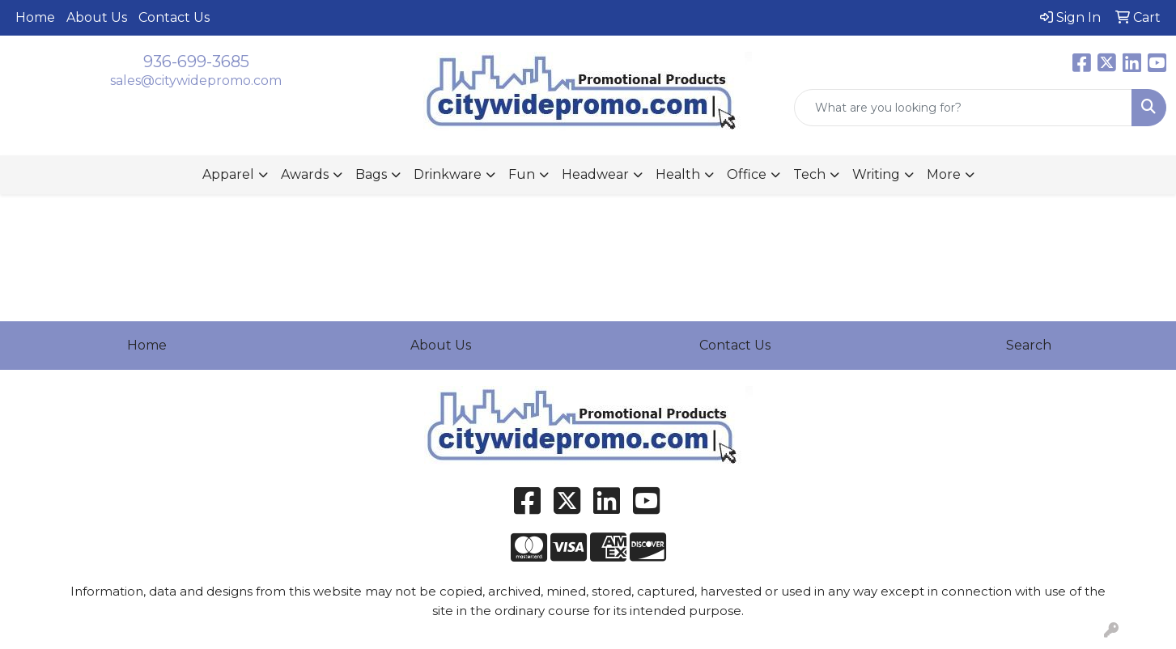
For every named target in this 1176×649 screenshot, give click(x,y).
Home (35, 17)
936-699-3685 (196, 61)
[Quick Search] (963, 107)
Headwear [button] (595, 174)
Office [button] (746, 174)
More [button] (944, 174)
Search (1028, 345)
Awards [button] (305, 174)
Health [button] (678, 174)
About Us (96, 17)
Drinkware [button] (448, 174)
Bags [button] (371, 174)
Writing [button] (876, 174)
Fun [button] (521, 174)
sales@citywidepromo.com (196, 80)
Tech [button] (809, 174)
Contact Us (174, 17)
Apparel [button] (228, 174)
